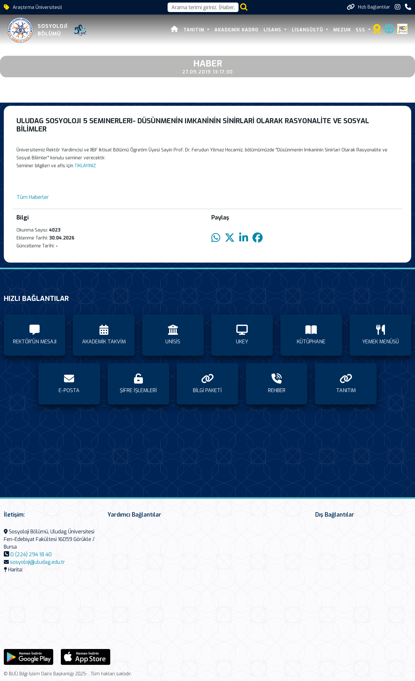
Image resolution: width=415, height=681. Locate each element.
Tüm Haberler (32, 197)
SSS (361, 30)
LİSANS (273, 30)
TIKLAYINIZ (85, 166)
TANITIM (194, 30)
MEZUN (342, 30)
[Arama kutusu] (203, 7)
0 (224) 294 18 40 (31, 554)
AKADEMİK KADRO (236, 30)
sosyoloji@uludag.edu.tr (37, 562)
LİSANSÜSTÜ (308, 30)
